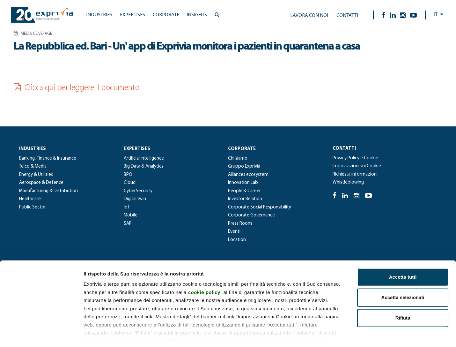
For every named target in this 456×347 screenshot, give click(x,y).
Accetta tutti (403, 249)
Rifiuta (402, 290)
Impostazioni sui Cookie (357, 166)
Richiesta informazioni (355, 174)
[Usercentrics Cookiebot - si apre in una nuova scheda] (41, 334)
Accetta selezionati (402, 269)
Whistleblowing (348, 182)
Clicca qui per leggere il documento (76, 88)
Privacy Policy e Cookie (355, 158)
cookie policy (204, 264)
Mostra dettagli (335, 334)
